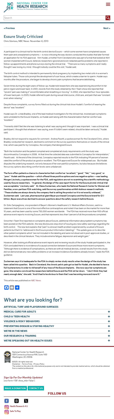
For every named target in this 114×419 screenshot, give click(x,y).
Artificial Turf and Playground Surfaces (31, 306)
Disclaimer (16, 364)
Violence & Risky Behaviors (57, 321)
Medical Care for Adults (57, 311)
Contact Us (36, 388)
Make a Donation (15, 388)
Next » (106, 28)
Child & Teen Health (57, 316)
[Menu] (108, 5)
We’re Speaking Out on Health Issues (57, 340)
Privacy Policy (39, 364)
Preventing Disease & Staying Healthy (57, 326)
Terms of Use (27, 364)
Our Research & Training (57, 335)
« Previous (9, 28)
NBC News (36, 280)
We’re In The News (57, 331)
